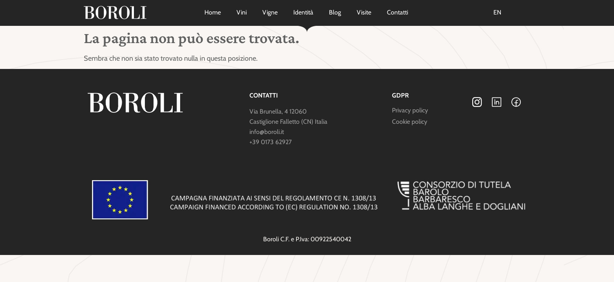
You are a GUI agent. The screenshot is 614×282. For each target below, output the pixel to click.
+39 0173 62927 (270, 142)
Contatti (397, 12)
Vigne (270, 12)
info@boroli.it (266, 132)
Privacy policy (410, 110)
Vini (242, 12)
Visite (364, 12)
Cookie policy (409, 121)
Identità (303, 12)
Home (212, 12)
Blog (335, 12)
